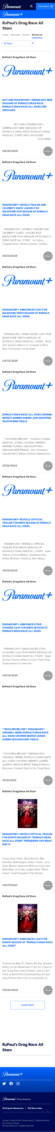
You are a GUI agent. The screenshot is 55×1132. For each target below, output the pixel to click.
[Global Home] (11, 6)
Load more (27, 1005)
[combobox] (18, 43)
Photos (25, 34)
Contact (5, 1120)
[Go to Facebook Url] (12, 1083)
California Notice (42, 1120)
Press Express (45, 6)
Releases (37, 34)
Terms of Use (16, 1120)
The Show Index (35, 1108)
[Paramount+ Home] (27, 14)
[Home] (27, 1099)
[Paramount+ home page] (27, 1074)
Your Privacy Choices (10, 1123)
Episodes (15, 34)
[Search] (31, 6)
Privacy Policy (27, 1120)
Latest (5, 34)
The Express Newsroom (12, 1108)
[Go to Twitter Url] (5, 1083)
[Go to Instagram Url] (19, 1083)
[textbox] (18, 43)
